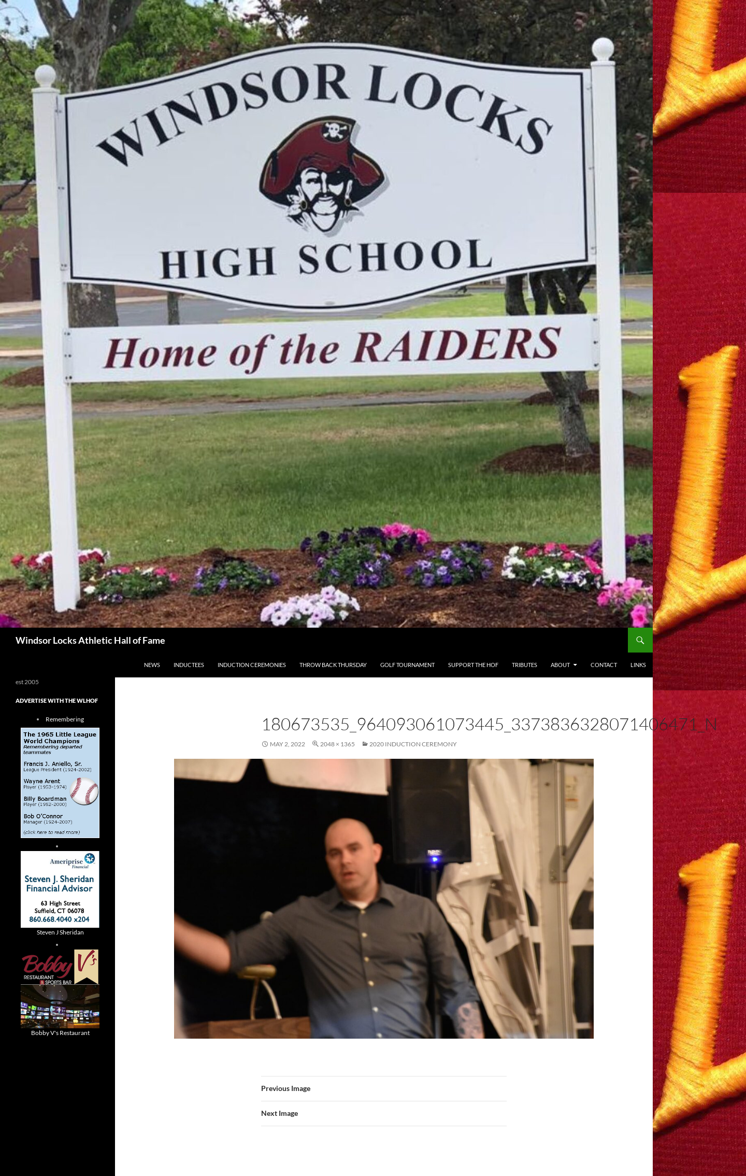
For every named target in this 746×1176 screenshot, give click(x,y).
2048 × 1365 (337, 744)
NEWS (152, 664)
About (560, 664)
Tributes (524, 664)
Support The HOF (473, 664)
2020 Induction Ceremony (413, 744)
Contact (604, 664)
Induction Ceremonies (252, 664)
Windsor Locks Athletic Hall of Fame (90, 640)
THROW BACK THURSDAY (333, 664)
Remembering (65, 719)
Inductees (189, 664)
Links (638, 664)
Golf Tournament (407, 664)
